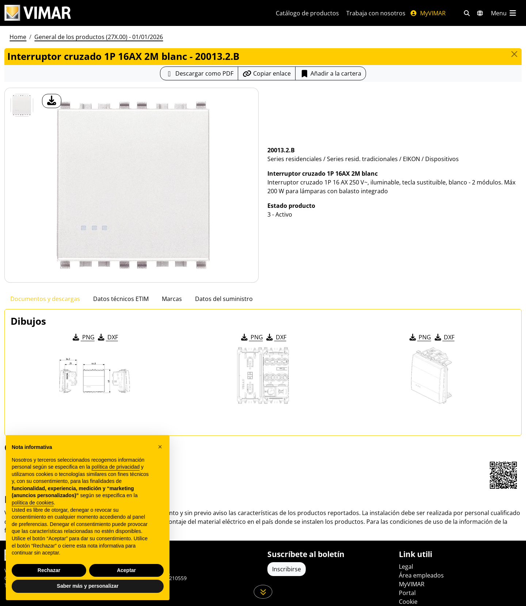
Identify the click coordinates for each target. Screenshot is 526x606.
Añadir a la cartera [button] (330, 73)
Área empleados (421, 575)
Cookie (408, 602)
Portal (407, 593)
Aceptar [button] (126, 570)
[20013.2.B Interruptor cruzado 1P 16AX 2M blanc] (22, 105)
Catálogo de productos (307, 13)
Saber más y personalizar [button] (88, 586)
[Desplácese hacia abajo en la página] (263, 592)
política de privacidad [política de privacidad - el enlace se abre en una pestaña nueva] (116, 467)
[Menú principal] (504, 13)
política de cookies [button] (33, 503)
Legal (406, 567)
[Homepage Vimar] (131, 13)
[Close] (514, 54)
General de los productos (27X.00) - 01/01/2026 (98, 37)
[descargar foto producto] (51, 101)
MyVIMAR (428, 13)
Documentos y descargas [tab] (45, 299)
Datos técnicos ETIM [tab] (121, 299)
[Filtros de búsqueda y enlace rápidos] (466, 13)
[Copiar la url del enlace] (267, 73)
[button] (160, 447)
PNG (83, 337)
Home (17, 37)
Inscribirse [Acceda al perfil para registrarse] (286, 569)
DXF (107, 337)
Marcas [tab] (172, 299)
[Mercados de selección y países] (480, 13)
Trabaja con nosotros (375, 13)
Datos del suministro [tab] (224, 299)
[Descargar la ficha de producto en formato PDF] (199, 73)
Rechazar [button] (49, 570)
